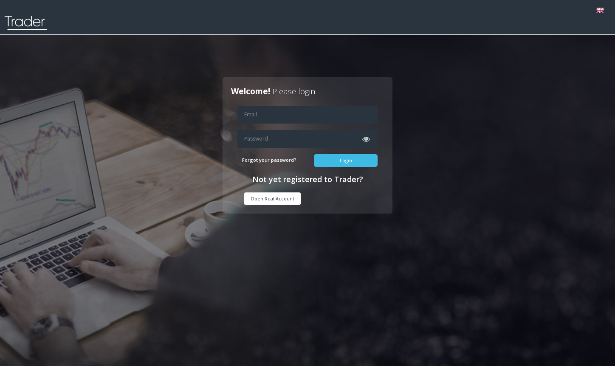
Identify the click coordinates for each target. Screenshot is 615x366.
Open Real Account (272, 198)
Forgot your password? (269, 160)
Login (346, 160)
